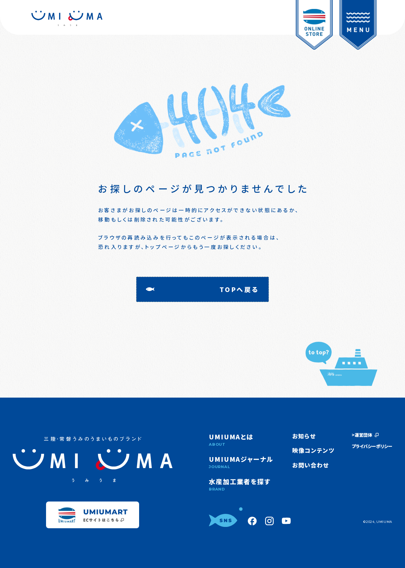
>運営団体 (365, 435)
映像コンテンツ (313, 450)
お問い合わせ (310, 465)
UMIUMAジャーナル (241, 461)
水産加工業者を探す (241, 484)
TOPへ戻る (239, 289)
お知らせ (304, 436)
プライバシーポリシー (372, 446)
